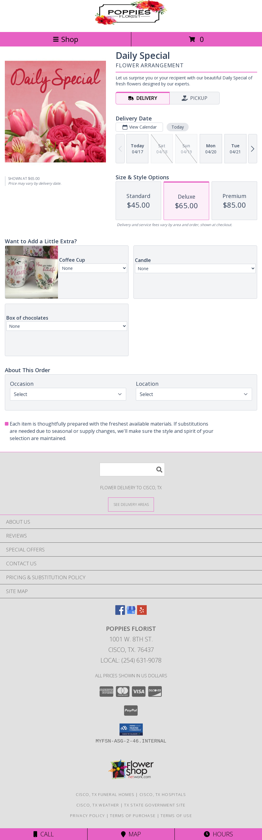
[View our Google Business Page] (131, 612)
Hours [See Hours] (218, 834)
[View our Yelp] (142, 612)
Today (177, 127)
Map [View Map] (131, 834)
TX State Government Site (154, 805)
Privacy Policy (87, 815)
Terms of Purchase (132, 815)
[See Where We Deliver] (131, 504)
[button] (131, 729)
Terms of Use (176, 815)
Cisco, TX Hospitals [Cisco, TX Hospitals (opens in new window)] (162, 794)
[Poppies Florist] (131, 23)
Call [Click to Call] (44, 834)
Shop (65, 39)
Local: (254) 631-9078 (131, 660)
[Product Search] (132, 469)
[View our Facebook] (120, 612)
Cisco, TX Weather (97, 805)
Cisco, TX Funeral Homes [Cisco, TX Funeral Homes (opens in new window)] (105, 794)
